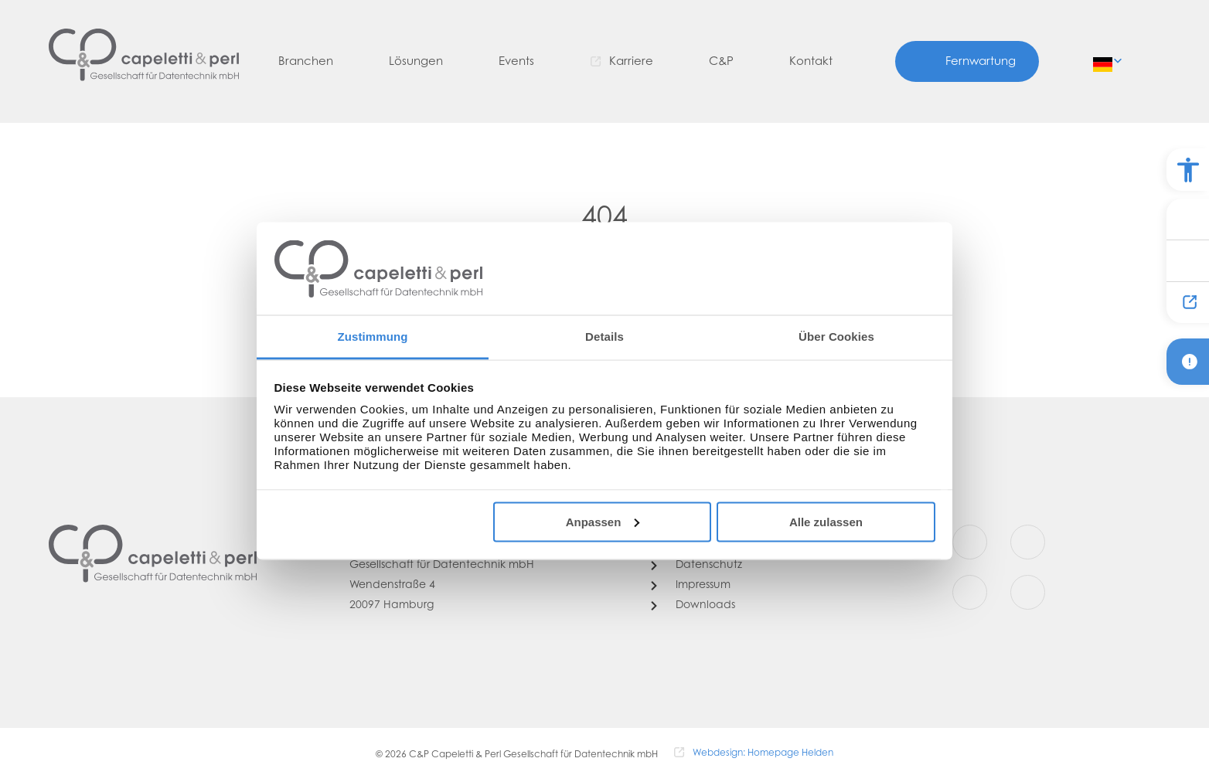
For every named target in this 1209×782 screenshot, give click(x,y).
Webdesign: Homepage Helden (763, 753)
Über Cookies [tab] (836, 336)
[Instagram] (1027, 542)
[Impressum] (691, 585)
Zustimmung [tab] (373, 336)
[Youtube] (969, 592)
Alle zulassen (826, 521)
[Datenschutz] (696, 565)
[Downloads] (693, 605)
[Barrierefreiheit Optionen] (1187, 169)
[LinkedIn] (1027, 592)
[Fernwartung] (967, 61)
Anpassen (603, 521)
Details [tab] (604, 336)
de (1104, 59)
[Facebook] (969, 542)
